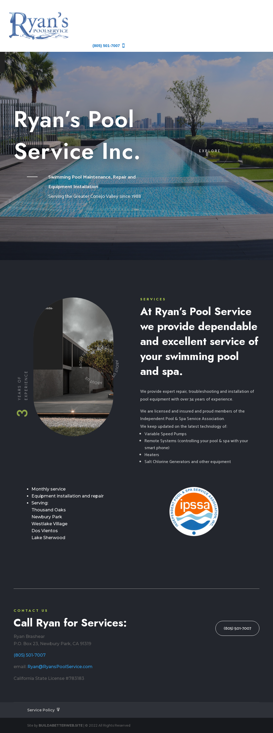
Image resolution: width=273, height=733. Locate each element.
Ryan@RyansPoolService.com (60, 666)
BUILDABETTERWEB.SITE (61, 725)
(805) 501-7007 (30, 655)
